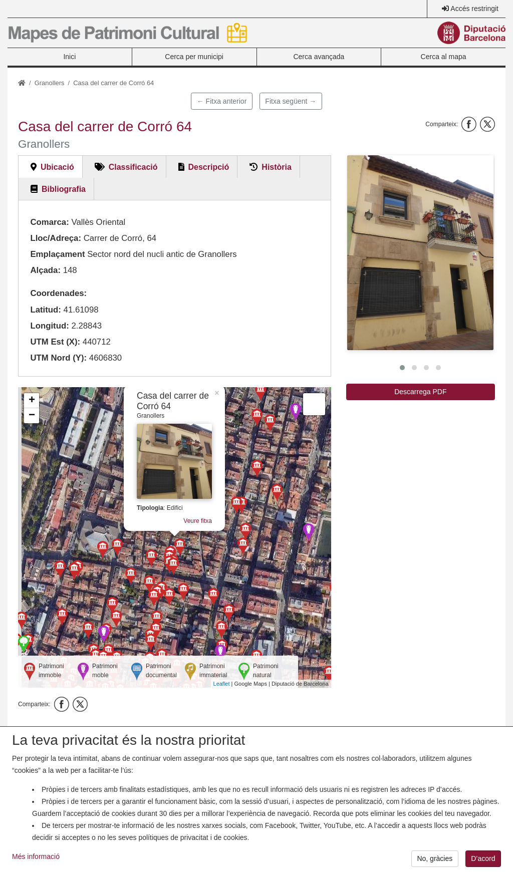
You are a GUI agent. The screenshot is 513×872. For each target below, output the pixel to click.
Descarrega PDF (420, 392)
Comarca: (49, 222)
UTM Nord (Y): (58, 358)
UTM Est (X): (55, 342)
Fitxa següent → (290, 101)
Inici (69, 57)
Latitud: (45, 310)
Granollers (50, 83)
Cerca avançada (318, 57)
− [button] (32, 415)
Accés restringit (474, 9)
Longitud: (49, 326)
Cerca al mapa (443, 57)
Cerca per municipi (194, 57)
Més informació (36, 863)
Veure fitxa (197, 520)
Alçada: (45, 270)
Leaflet (221, 684)
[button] (420, 252)
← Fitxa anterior (222, 101)
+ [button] (32, 400)
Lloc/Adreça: (55, 238)
